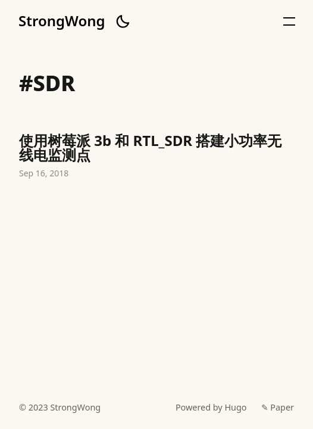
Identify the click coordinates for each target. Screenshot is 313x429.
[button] (122, 21)
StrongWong (61, 20)
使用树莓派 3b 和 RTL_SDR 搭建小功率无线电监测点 (156, 157)
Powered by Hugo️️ (211, 407)
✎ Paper (277, 407)
